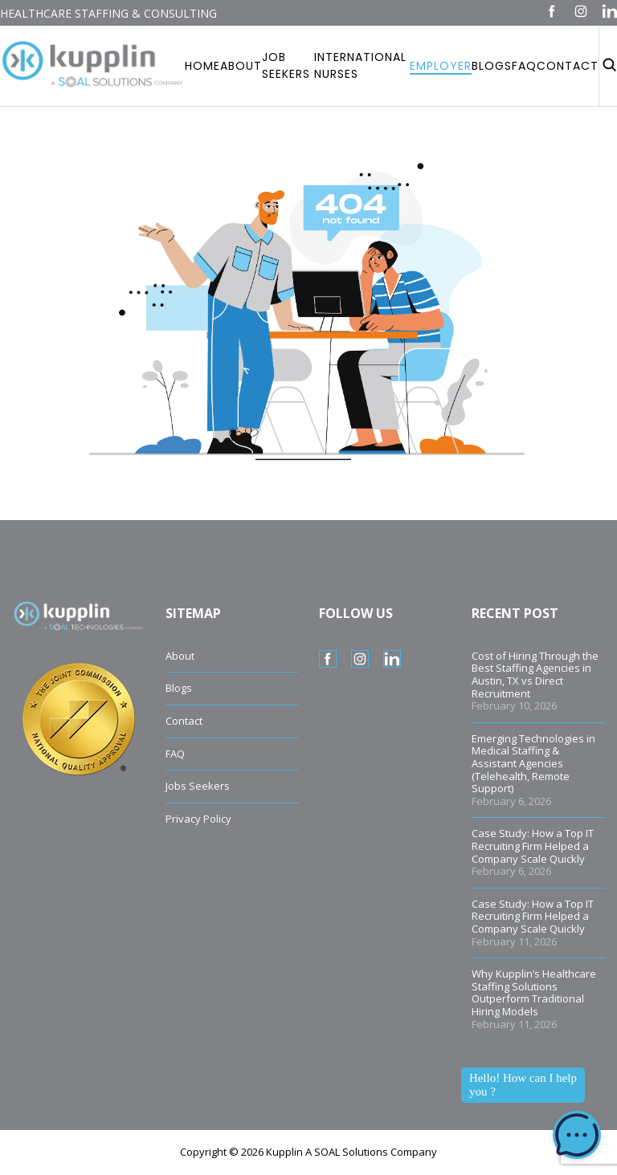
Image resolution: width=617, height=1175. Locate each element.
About (241, 66)
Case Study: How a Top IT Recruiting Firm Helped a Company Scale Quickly (533, 845)
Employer (441, 66)
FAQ (175, 753)
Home (202, 66)
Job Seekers (286, 65)
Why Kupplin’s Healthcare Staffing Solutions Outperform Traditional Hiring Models (534, 992)
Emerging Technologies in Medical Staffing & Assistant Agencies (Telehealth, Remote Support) (533, 763)
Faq (524, 66)
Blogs (492, 66)
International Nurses (360, 65)
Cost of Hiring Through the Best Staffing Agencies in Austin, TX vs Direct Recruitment (535, 674)
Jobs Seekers (197, 786)
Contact (568, 66)
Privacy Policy (198, 818)
